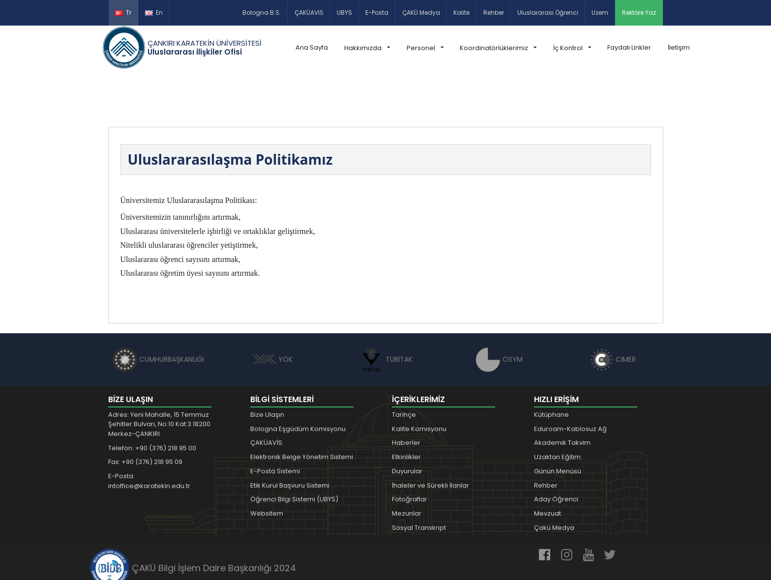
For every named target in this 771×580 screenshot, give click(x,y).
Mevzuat (547, 467)
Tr (123, 12)
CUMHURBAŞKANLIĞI (158, 314)
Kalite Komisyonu (419, 383)
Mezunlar (406, 467)
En (154, 12)
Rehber (493, 12)
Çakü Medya (554, 482)
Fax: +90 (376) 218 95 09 (145, 416)
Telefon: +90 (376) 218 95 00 (152, 402)
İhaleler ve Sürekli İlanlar (430, 439)
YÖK (272, 314)
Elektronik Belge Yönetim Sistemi (301, 411)
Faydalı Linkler (629, 47)
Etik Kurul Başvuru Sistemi (289, 439)
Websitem (266, 467)
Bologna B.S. (261, 12)
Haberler (406, 397)
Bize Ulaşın (267, 369)
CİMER (613, 314)
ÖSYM (499, 314)
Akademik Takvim (562, 397)
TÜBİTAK (386, 314)
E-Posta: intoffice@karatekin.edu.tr (149, 435)
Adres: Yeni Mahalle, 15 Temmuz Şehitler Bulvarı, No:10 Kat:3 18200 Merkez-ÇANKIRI (159, 378)
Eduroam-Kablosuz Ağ (570, 383)
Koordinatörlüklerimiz (498, 48)
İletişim (679, 47)
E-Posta (376, 12)
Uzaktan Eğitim (557, 411)
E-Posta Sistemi (275, 425)
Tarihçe (404, 369)
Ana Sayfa (312, 47)
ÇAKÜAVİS (309, 12)
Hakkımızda (367, 48)
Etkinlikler (406, 411)
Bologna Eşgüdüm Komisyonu (298, 383)
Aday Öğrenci (556, 454)
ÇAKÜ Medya (421, 12)
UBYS (344, 12)
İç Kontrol (572, 48)
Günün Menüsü (557, 425)
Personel (425, 48)
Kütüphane (551, 369)
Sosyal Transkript (419, 482)
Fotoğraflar (409, 454)
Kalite (461, 12)
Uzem (600, 12)
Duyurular (407, 425)
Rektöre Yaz (639, 12)
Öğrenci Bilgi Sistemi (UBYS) (294, 454)
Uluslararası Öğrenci (547, 12)
